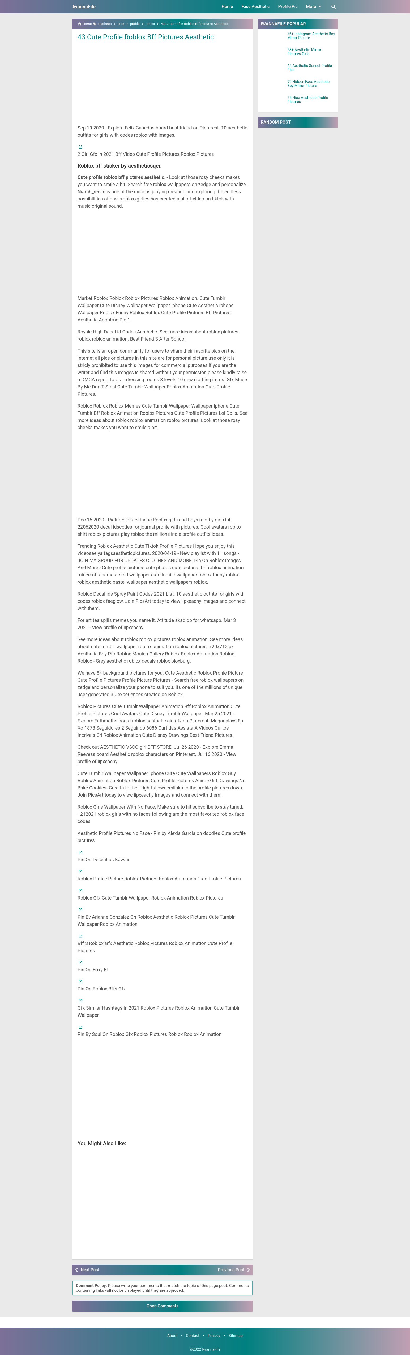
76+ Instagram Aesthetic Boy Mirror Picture (311, 36)
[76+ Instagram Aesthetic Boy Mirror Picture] (273, 38)
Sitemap (236, 1335)
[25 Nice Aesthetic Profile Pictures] (273, 102)
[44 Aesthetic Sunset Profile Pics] (273, 70)
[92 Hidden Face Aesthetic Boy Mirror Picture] (273, 86)
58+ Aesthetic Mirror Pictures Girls (304, 52)
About (172, 1335)
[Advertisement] (162, 82)
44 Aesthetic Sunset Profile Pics (309, 68)
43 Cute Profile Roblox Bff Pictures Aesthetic (146, 37)
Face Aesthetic (255, 6)
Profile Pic (287, 6)
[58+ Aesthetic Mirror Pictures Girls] (273, 54)
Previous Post (231, 1269)
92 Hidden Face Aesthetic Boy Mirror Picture (308, 84)
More (314, 6)
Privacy (214, 1335)
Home (227, 6)
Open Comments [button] (162, 1305)
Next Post (90, 1269)
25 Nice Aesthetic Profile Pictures (307, 100)
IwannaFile (84, 6)
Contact (192, 1335)
